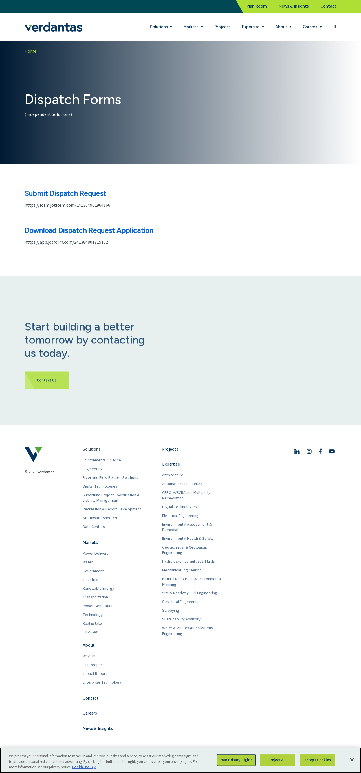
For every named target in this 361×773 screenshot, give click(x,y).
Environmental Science (102, 460)
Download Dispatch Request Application (89, 230)
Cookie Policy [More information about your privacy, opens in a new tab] (84, 767)
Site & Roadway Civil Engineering (189, 593)
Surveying (170, 610)
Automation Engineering (182, 483)
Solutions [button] (159, 26)
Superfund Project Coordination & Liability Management (111, 497)
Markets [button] (191, 26)
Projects (222, 26)
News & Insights (294, 6)
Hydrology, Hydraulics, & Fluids (188, 561)
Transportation (95, 597)
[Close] (352, 760)
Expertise (171, 464)
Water (88, 562)
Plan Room (256, 6)
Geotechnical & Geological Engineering (184, 550)
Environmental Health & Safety (187, 538)
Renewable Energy (98, 588)
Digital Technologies (100, 486)
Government (93, 571)
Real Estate (92, 623)
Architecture (172, 475)
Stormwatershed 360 (100, 518)
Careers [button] (310, 26)
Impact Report (95, 673)
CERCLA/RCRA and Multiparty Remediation (186, 495)
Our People (92, 665)
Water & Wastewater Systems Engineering (187, 630)
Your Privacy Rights (236, 759)
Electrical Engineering (180, 515)
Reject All (278, 759)
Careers (90, 713)
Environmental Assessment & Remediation (187, 527)
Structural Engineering (181, 601)
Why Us (89, 656)
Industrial (90, 579)
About (89, 645)
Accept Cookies (317, 759)
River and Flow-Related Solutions (110, 477)
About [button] (282, 26)
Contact (328, 6)
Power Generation (98, 606)
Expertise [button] (251, 26)
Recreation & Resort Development (112, 509)
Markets (90, 542)
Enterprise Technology (102, 682)
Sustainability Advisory (181, 619)
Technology (93, 614)
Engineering (93, 469)
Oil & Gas (90, 632)
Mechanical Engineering (182, 570)
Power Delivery (96, 553)
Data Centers (94, 526)
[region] (180, 760)
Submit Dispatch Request (65, 193)
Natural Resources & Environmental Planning (192, 581)
